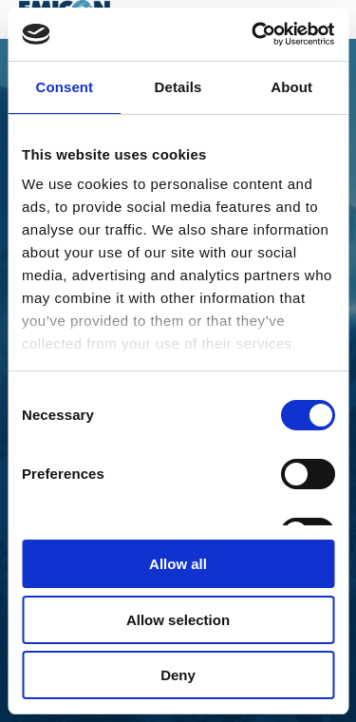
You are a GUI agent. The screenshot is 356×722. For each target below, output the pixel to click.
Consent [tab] (64, 87)
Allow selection (178, 620)
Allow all (178, 564)
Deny (178, 675)
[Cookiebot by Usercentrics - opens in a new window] (253, 34)
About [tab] (291, 87)
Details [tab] (178, 87)
